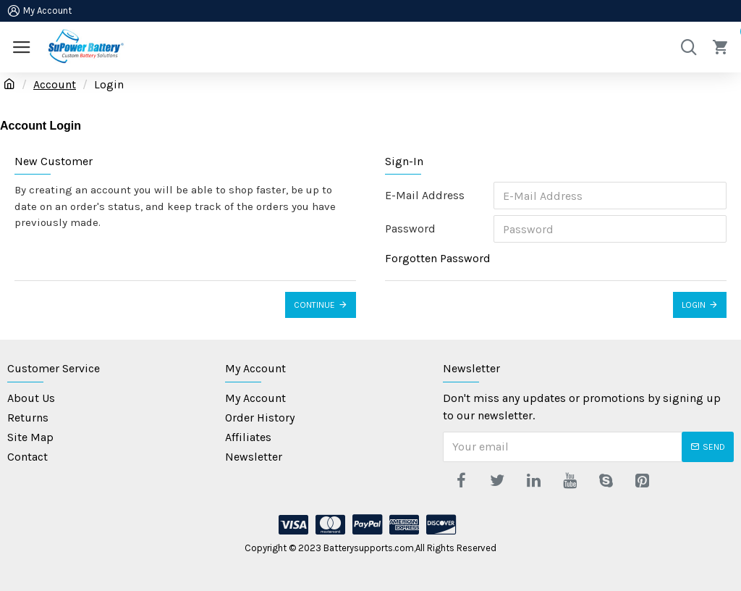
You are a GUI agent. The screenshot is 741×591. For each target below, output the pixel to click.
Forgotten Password (438, 258)
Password (410, 228)
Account (54, 84)
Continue (314, 305)
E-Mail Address (425, 195)
